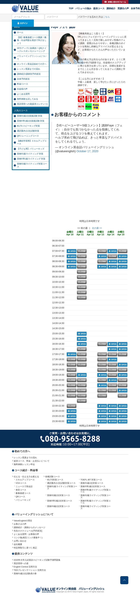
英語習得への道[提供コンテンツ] (32, 104)
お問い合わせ (20, 541)
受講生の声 (123, 8)
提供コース (99, 8)
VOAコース (21, 483)
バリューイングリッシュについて (31, 57)
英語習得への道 (21, 563)
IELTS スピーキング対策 (28, 126)
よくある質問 (23, 94)
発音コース (21, 490)
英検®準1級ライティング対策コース (95, 491)
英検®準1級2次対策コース (92, 486)
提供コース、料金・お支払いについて (32, 461)
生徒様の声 (22, 89)
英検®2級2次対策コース (58, 495)
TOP (71, 8)
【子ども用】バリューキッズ (30, 149)
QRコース (20, 496)
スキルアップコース (25, 479)
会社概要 (18, 544)
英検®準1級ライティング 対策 (31, 159)
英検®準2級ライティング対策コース (95, 502)
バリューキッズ (23, 500)
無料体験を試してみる (27, 99)
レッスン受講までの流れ (28, 69)
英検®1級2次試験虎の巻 (25, 573)
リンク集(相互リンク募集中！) (28, 537)
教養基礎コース (23, 493)
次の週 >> (97, 228)
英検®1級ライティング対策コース (62, 487)
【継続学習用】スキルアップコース (31, 142)
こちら (106, 16)
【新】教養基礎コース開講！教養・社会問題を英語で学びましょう (31, 40)
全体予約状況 (23, 79)
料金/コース (22, 84)
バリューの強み (83, 8)
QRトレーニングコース (28, 136)
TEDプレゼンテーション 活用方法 (30, 570)
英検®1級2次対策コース (91, 483)
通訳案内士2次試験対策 (28, 131)
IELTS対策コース (55, 479)
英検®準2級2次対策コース (59, 501)
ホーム (20, 32)
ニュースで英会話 (24, 486)
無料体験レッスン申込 (24, 464)
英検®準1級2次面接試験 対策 (31, 121)
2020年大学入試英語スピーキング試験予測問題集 (37, 560)
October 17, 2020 (87, 151)
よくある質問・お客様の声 (26, 534)
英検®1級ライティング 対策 (30, 154)
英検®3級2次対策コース (58, 506)
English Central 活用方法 (25, 567)
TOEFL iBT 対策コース (91, 479)
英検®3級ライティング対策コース (95, 507)
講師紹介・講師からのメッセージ (29, 527)
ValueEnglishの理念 (23, 520)
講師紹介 (111, 8)
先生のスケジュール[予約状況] (28, 531)
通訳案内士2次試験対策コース (61, 483)
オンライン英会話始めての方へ (31, 64)
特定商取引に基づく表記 (25, 547)
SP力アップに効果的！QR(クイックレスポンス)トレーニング (32, 49)
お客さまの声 (20, 524)
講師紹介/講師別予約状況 (29, 74)
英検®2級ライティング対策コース (32, 165)
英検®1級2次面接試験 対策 (29, 116)
